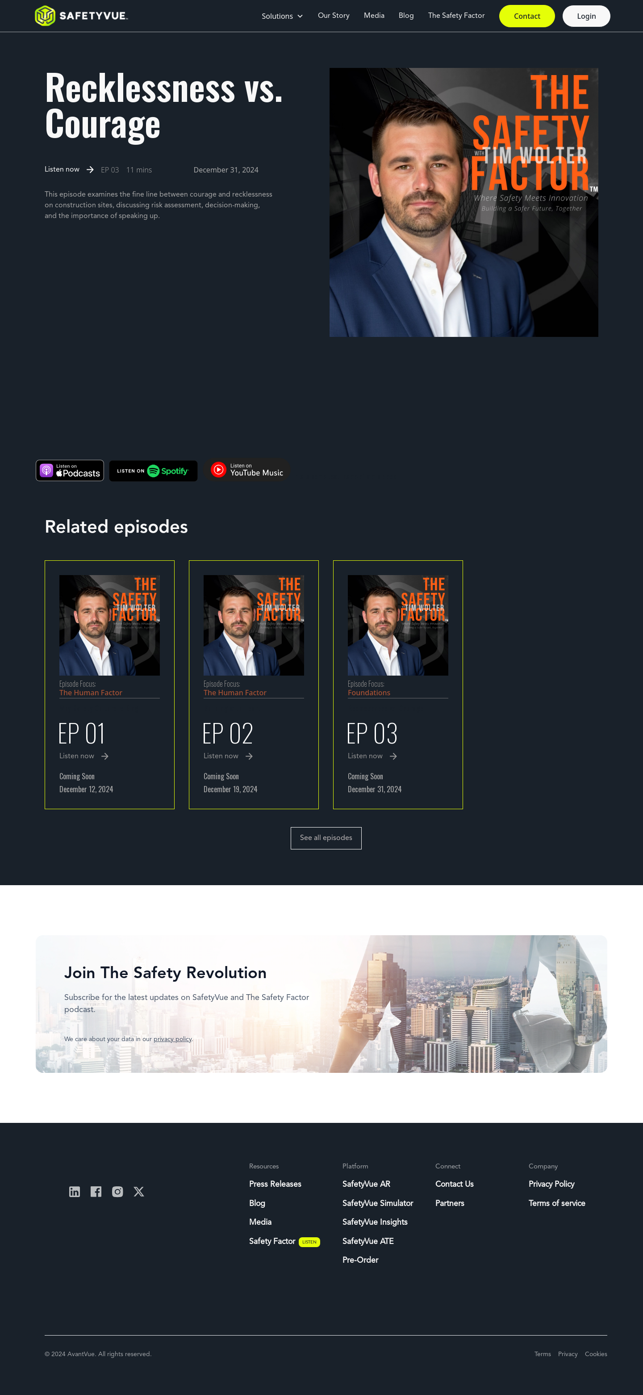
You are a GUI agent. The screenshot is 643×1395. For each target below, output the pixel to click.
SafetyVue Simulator (377, 1204)
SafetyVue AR (366, 1185)
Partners (449, 1204)
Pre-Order (360, 1261)
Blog (406, 16)
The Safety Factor (456, 16)
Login (586, 16)
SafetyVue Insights (375, 1223)
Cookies (596, 1354)
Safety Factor (272, 1242)
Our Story (334, 16)
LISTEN (309, 1242)
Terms (542, 1354)
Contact (527, 16)
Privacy (568, 1354)
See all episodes (326, 838)
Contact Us (454, 1185)
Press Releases (275, 1185)
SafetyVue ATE (367, 1242)
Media (374, 16)
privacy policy (173, 1039)
